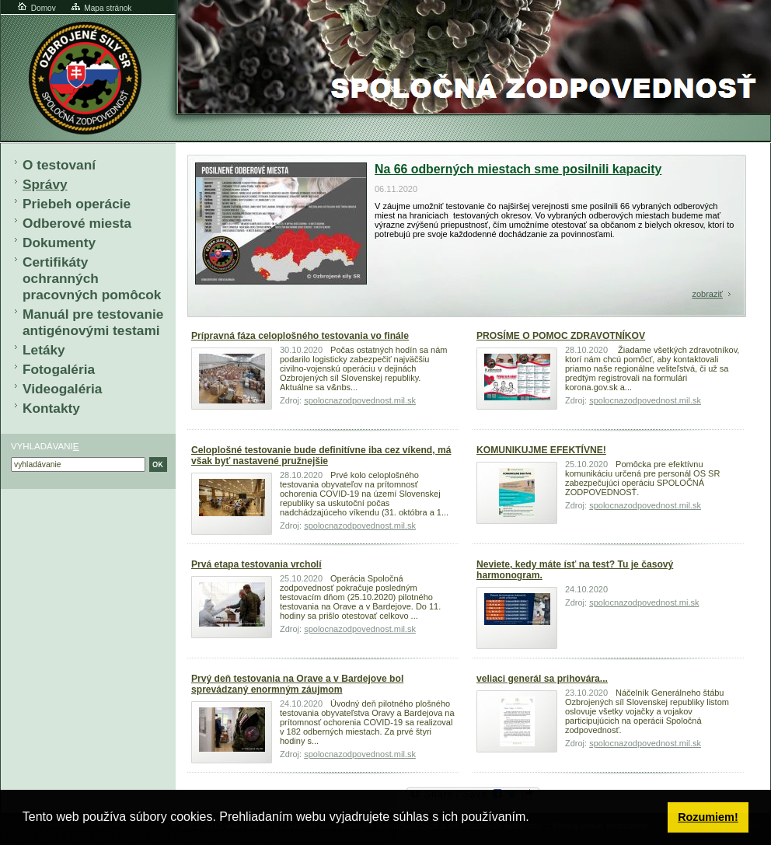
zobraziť (707, 294)
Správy (45, 184)
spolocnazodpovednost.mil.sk (360, 400)
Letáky (44, 350)
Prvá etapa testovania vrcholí (256, 564)
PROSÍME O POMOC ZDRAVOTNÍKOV (560, 335)
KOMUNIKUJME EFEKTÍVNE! (541, 450)
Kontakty (51, 408)
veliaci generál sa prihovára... (542, 678)
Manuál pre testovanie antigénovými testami (93, 322)
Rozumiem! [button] (708, 817)
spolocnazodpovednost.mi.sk (644, 602)
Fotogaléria (59, 369)
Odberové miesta (77, 223)
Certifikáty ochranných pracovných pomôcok (92, 278)
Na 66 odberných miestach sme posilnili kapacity (518, 169)
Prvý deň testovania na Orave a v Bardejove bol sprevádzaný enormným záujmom (297, 684)
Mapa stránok (100, 8)
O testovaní (59, 165)
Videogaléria (62, 388)
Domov (36, 8)
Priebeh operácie (77, 203)
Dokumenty (59, 242)
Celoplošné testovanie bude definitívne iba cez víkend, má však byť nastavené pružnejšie (321, 455)
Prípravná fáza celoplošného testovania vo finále (300, 335)
